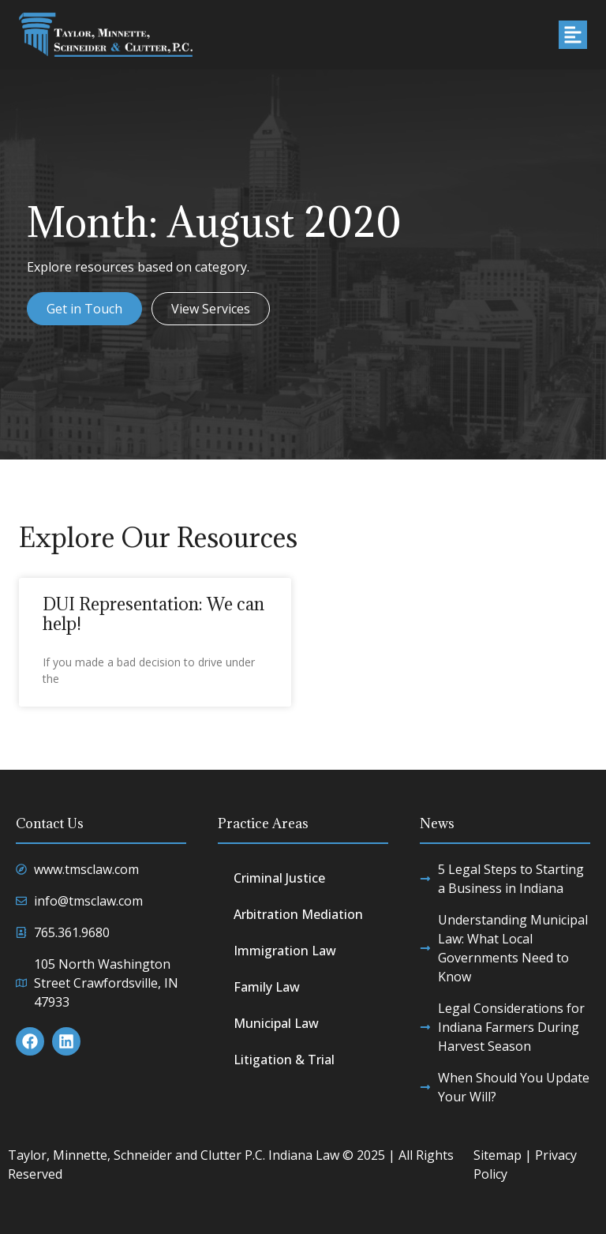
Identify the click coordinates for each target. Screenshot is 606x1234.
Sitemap (497, 1155)
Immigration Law (285, 950)
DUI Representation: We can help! (153, 613)
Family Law (267, 987)
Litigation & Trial (284, 1059)
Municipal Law (276, 1023)
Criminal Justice (279, 878)
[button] (573, 35)
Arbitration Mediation (298, 914)
